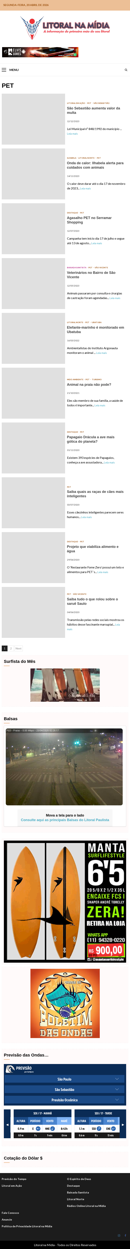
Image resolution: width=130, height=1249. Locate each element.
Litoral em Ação (76, 103)
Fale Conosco (10, 1212)
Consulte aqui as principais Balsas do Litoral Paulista (65, 820)
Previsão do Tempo (14, 1179)
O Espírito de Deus (79, 1179)
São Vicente (101, 268)
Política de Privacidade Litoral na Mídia (27, 1226)
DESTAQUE (72, 213)
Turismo (97, 379)
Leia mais (72, 133)
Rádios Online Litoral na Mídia (86, 1205)
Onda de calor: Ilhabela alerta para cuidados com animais (33, 173)
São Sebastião (102, 103)
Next (19, 648)
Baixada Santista (77, 267)
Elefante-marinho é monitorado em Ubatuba (33, 338)
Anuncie (7, 1219)
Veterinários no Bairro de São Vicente (33, 283)
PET (89, 103)
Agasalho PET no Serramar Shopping (33, 228)
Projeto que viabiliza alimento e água (33, 557)
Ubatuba (96, 322)
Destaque (73, 1185)
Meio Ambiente (75, 379)
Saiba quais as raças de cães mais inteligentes (33, 502)
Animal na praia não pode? (33, 393)
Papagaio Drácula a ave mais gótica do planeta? (33, 447)
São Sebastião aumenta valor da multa (33, 119)
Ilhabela (72, 158)
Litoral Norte (86, 158)
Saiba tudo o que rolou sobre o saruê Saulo (33, 612)
